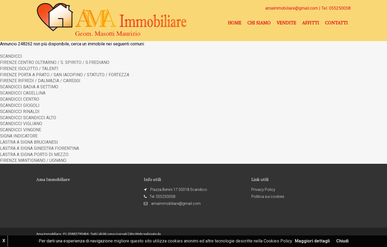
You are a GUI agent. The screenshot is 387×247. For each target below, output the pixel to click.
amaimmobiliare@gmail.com (292, 8)
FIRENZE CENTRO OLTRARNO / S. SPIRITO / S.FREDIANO (54, 62)
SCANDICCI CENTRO (19, 99)
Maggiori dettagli (312, 241)
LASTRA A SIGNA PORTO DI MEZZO (34, 154)
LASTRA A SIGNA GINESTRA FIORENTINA (39, 148)
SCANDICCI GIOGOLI (20, 105)
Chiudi (342, 241)
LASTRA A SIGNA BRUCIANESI (29, 142)
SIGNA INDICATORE (19, 136)
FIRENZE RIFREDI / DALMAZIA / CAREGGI (40, 80)
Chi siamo (259, 23)
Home (234, 23)
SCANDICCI (11, 56)
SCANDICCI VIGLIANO (21, 123)
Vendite (286, 23)
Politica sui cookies (267, 196)
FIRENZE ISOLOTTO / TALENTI (29, 68)
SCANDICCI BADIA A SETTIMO (29, 86)
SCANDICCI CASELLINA (22, 93)
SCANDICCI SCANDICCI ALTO (28, 117)
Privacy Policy (263, 189)
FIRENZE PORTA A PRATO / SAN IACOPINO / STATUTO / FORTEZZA (64, 74)
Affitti (310, 23)
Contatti (336, 23)
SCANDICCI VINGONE (20, 129)
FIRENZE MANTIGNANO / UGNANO (33, 160)
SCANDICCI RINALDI (20, 111)
